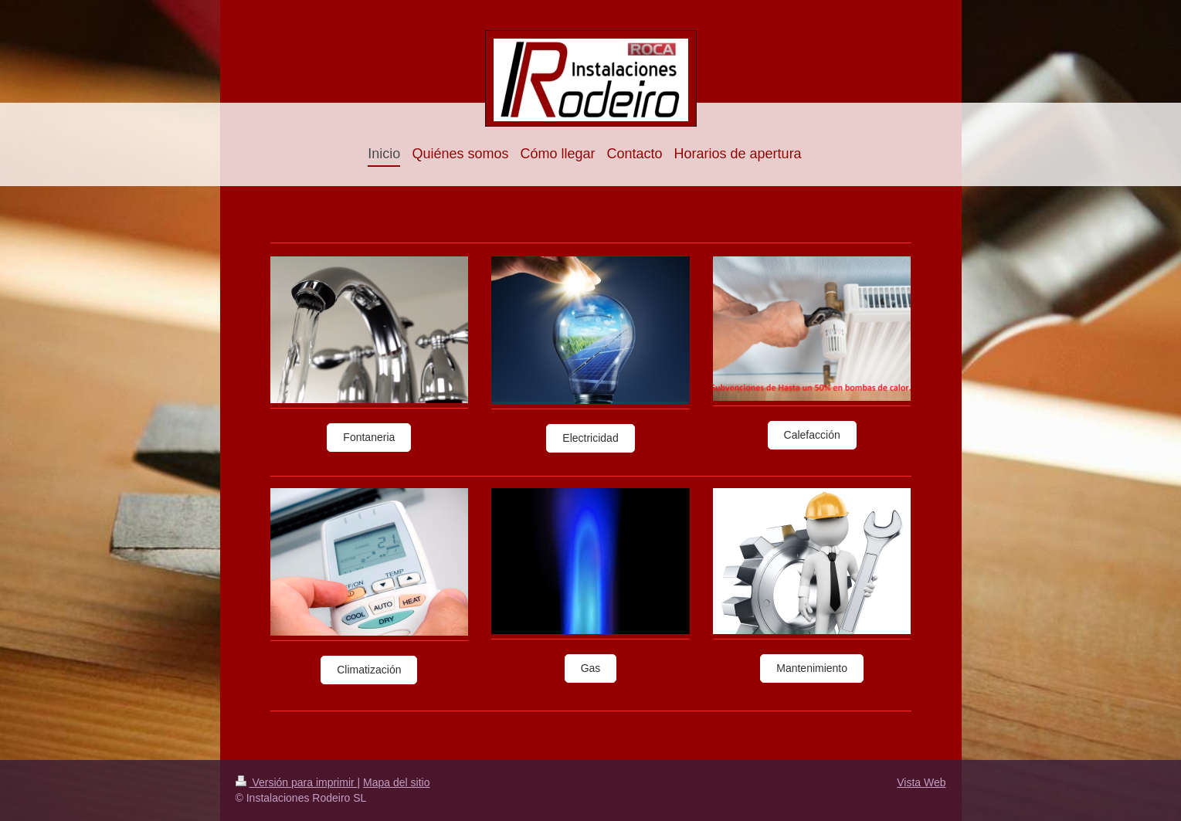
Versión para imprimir (297, 782)
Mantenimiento (811, 668)
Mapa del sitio (396, 782)
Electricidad (590, 438)
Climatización (369, 669)
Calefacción (812, 435)
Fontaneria (369, 437)
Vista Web (921, 782)
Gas (591, 668)
